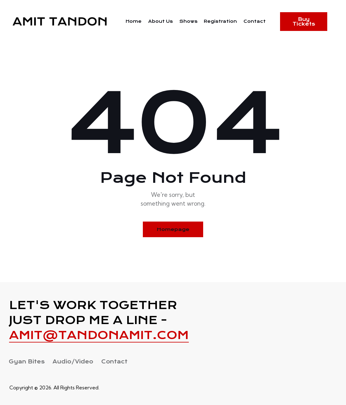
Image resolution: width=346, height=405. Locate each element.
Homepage (173, 229)
